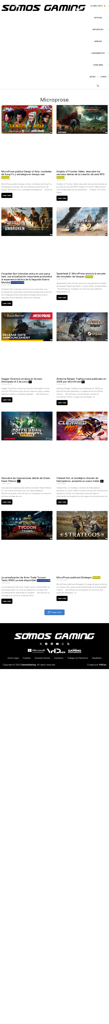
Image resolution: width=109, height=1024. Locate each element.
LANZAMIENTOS (98, 53)
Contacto (58, 658)
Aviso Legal (13, 658)
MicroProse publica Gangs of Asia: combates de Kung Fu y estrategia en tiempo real (26, 173)
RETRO (92, 77)
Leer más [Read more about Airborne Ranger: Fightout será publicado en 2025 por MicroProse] (62, 402)
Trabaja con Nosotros (77, 658)
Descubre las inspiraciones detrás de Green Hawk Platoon (25, 480)
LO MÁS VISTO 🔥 (98, 6)
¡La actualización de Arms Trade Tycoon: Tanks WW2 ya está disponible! (23, 579)
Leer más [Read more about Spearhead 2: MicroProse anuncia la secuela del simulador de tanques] (62, 297)
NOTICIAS (98, 18)
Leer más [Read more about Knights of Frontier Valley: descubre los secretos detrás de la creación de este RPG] (62, 198)
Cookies (27, 658)
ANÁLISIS (98, 41)
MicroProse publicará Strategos (74, 577)
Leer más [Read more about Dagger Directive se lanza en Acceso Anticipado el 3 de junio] (7, 400)
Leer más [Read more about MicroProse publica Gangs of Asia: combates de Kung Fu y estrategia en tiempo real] (7, 195)
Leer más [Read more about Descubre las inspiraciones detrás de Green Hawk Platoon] (7, 502)
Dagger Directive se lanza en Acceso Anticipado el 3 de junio (21, 380)
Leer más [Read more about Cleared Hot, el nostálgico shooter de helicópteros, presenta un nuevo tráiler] (62, 502)
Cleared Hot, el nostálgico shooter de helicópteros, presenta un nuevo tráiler (78, 480)
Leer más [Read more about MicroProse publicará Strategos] (62, 598)
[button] (98, 86)
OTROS (103, 77)
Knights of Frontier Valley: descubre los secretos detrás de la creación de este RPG (81, 173)
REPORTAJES (98, 29)
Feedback (97, 658)
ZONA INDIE (98, 65)
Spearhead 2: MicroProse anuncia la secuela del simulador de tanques (81, 275)
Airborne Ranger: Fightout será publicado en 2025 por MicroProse (81, 380)
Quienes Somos (42, 658)
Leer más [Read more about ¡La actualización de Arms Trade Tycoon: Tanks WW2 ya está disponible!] (7, 601)
